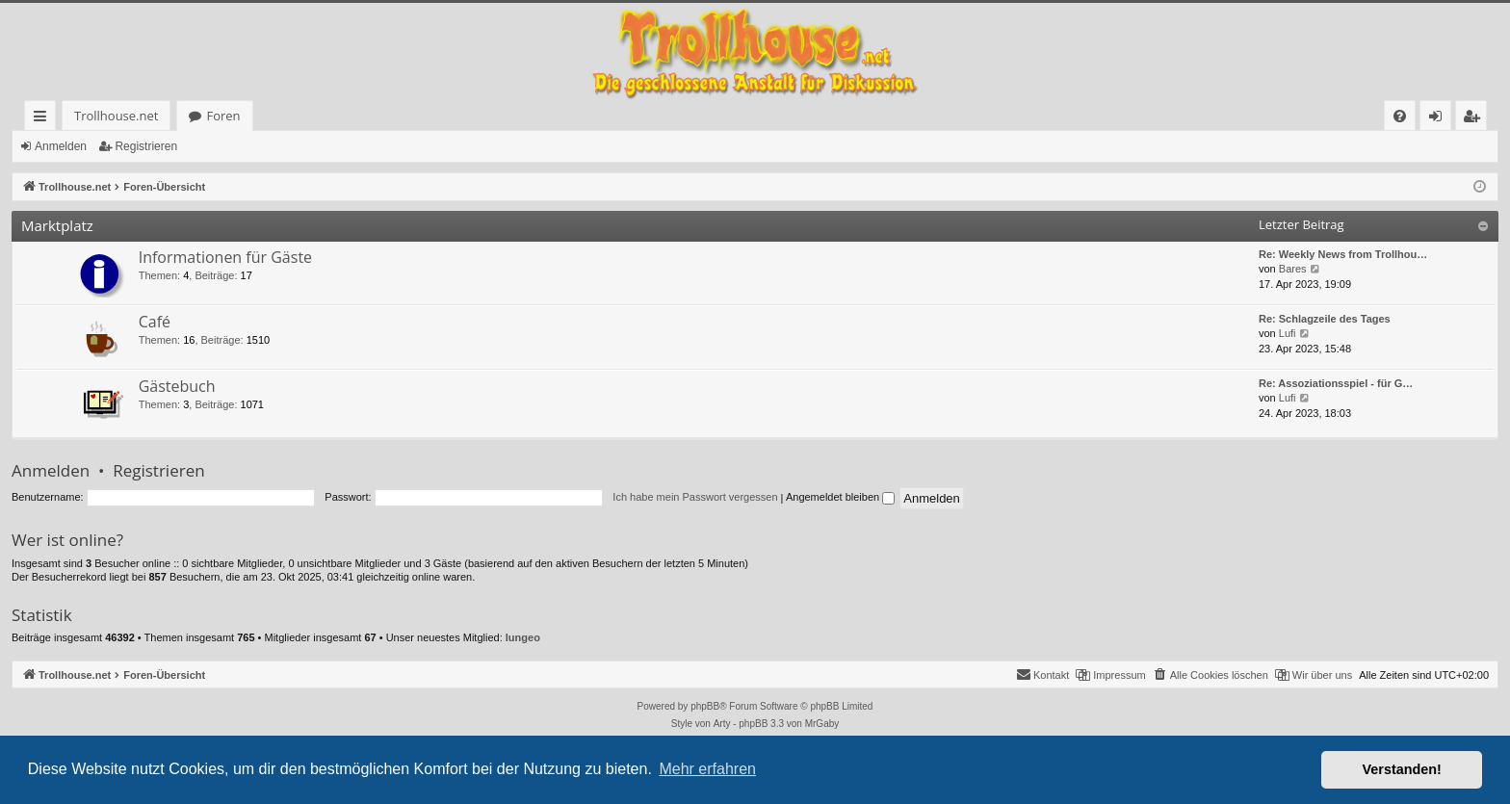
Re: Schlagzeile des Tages (1325, 318)
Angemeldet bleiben (840, 497)
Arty (722, 723)
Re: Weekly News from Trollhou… (1343, 254)
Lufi (1287, 333)
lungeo (523, 637)
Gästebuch (177, 386)
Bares (1293, 268)
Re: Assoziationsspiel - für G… (1336, 383)
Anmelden (61, 146)
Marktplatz (57, 225)
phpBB (704, 706)
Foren (185, 115)
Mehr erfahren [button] (707, 769)
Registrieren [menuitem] (1475, 119)
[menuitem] (1143, 116)
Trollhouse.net (78, 115)
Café (154, 321)
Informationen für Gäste (225, 257)
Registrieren (146, 146)
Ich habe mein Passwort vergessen (694, 497)
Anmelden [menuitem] (1440, 119)
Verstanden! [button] (1402, 769)
